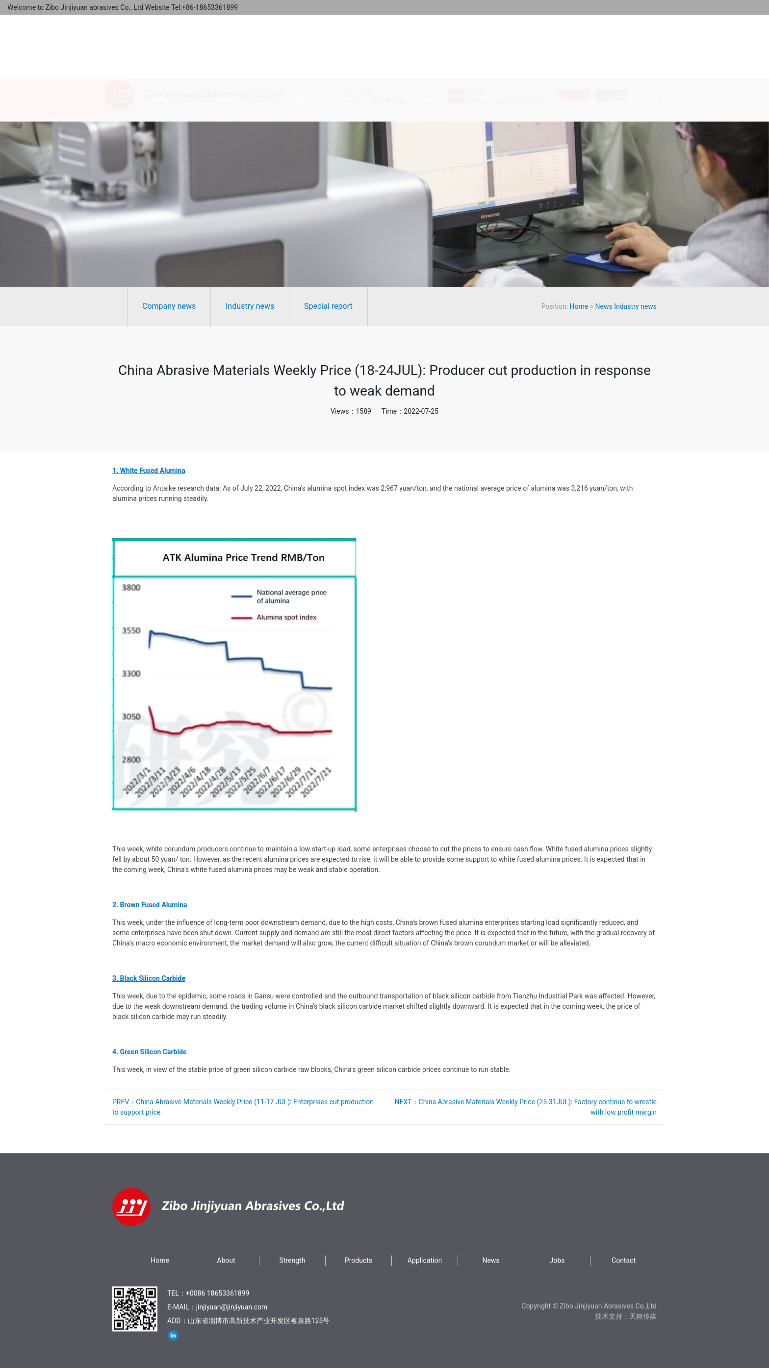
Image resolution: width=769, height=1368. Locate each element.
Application (424, 98)
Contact (623, 98)
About (226, 98)
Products (358, 98)
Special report (163, 306)
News (491, 98)
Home (159, 98)
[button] (235, 674)
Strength (292, 98)
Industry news (85, 306)
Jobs (556, 98)
